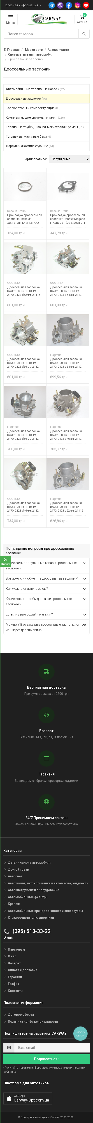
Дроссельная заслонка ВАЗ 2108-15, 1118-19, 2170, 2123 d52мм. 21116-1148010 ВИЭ (24, 290)
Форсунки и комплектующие (30, 146)
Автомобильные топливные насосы (36, 89)
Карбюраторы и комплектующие (33, 108)
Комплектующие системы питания (35, 117)
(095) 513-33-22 (27, 931)
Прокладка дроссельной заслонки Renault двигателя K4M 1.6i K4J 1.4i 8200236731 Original (24, 218)
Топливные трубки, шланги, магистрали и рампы (45, 127)
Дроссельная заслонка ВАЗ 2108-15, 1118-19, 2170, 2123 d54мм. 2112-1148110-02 (66, 290)
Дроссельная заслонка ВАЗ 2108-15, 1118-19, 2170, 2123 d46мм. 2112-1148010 (66, 434)
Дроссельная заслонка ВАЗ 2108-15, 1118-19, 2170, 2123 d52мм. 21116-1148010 (67, 506)
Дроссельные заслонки (26, 98)
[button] (27, 1098)
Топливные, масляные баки (28, 136)
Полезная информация (21, 5)
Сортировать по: (35, 159)
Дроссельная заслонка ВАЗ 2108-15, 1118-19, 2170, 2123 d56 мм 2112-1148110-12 (23, 434)
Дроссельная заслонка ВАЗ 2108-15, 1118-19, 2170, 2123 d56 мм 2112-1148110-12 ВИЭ (23, 362)
